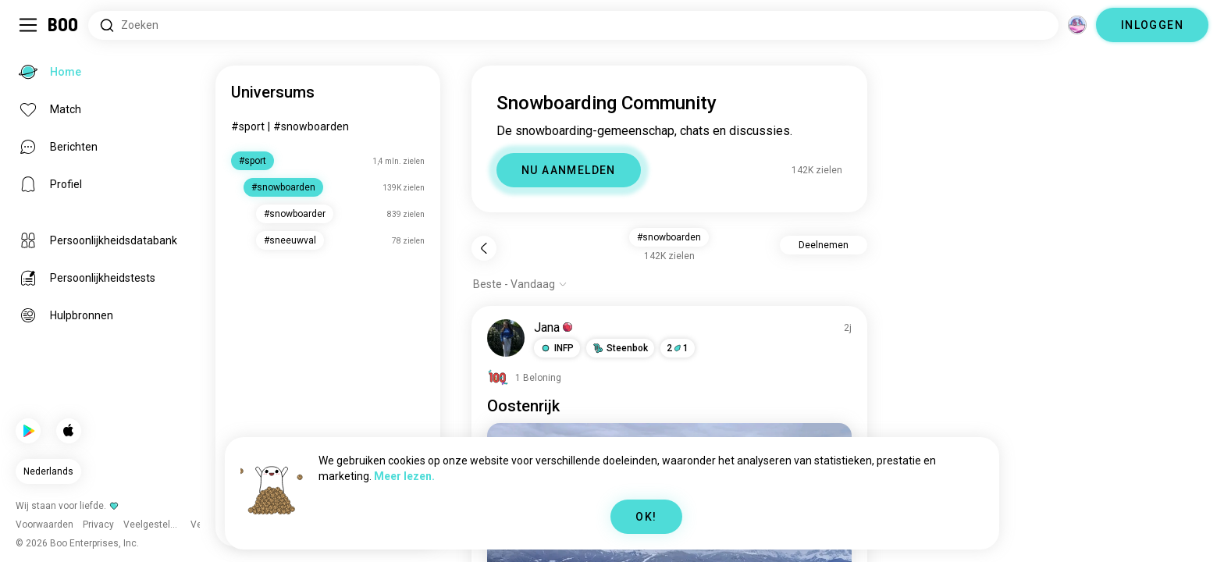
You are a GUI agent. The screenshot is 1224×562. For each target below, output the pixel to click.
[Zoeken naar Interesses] (573, 25)
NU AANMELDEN (568, 170)
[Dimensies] (1077, 25)
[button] (557, 348)
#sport (248, 126)
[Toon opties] (520, 284)
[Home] (63, 24)
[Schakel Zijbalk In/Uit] (28, 25)
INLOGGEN (1152, 25)
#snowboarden (311, 126)
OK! (645, 516)
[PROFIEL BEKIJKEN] (506, 338)
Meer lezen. (404, 476)
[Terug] (483, 248)
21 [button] (677, 348)
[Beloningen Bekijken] (524, 378)
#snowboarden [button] (669, 237)
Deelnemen (824, 245)
